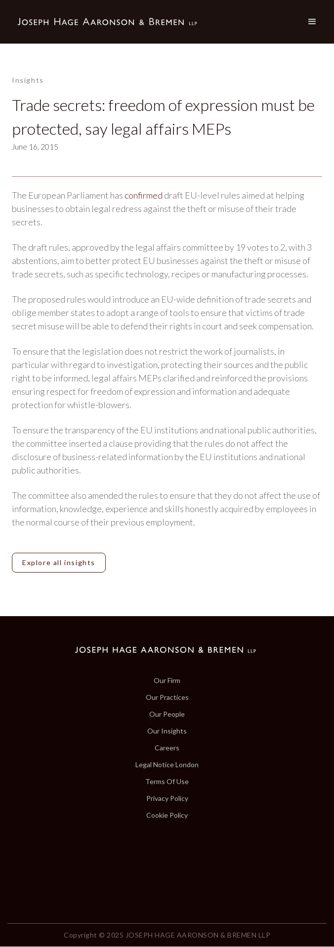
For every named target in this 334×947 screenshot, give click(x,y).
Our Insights (167, 731)
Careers (167, 748)
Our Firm (167, 680)
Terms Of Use (167, 782)
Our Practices (167, 697)
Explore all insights (58, 562)
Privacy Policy (167, 798)
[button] (312, 22)
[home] (105, 22)
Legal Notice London (167, 765)
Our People (167, 714)
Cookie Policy (167, 815)
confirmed (144, 195)
